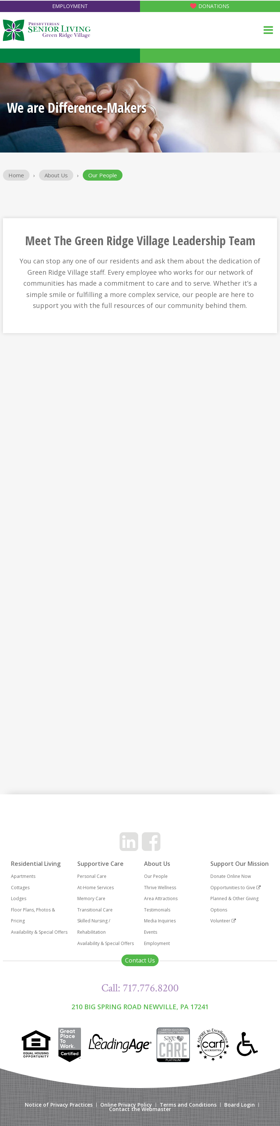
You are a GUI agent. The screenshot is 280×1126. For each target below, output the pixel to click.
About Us (56, 175)
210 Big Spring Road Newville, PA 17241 (140, 1006)
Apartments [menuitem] (23, 876)
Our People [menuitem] (156, 876)
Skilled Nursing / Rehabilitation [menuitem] (93, 926)
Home (16, 175)
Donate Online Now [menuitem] (230, 876)
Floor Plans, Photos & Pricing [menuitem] (33, 915)
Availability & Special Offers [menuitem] (39, 932)
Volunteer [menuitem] (223, 921)
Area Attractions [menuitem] (161, 898)
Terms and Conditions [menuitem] (188, 1105)
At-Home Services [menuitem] (95, 887)
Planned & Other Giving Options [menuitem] (234, 904)
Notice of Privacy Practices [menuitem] (59, 1105)
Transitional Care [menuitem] (95, 910)
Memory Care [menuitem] (91, 898)
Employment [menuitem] (157, 943)
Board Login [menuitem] (239, 1105)
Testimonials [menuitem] (157, 910)
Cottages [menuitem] (20, 887)
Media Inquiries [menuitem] (160, 921)
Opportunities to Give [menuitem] (235, 887)
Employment (70, 6)
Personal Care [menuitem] (91, 876)
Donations (213, 6)
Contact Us (140, 960)
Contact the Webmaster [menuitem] (140, 1109)
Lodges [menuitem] (18, 898)
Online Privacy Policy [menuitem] (126, 1105)
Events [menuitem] (150, 932)
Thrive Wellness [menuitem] (160, 887)
